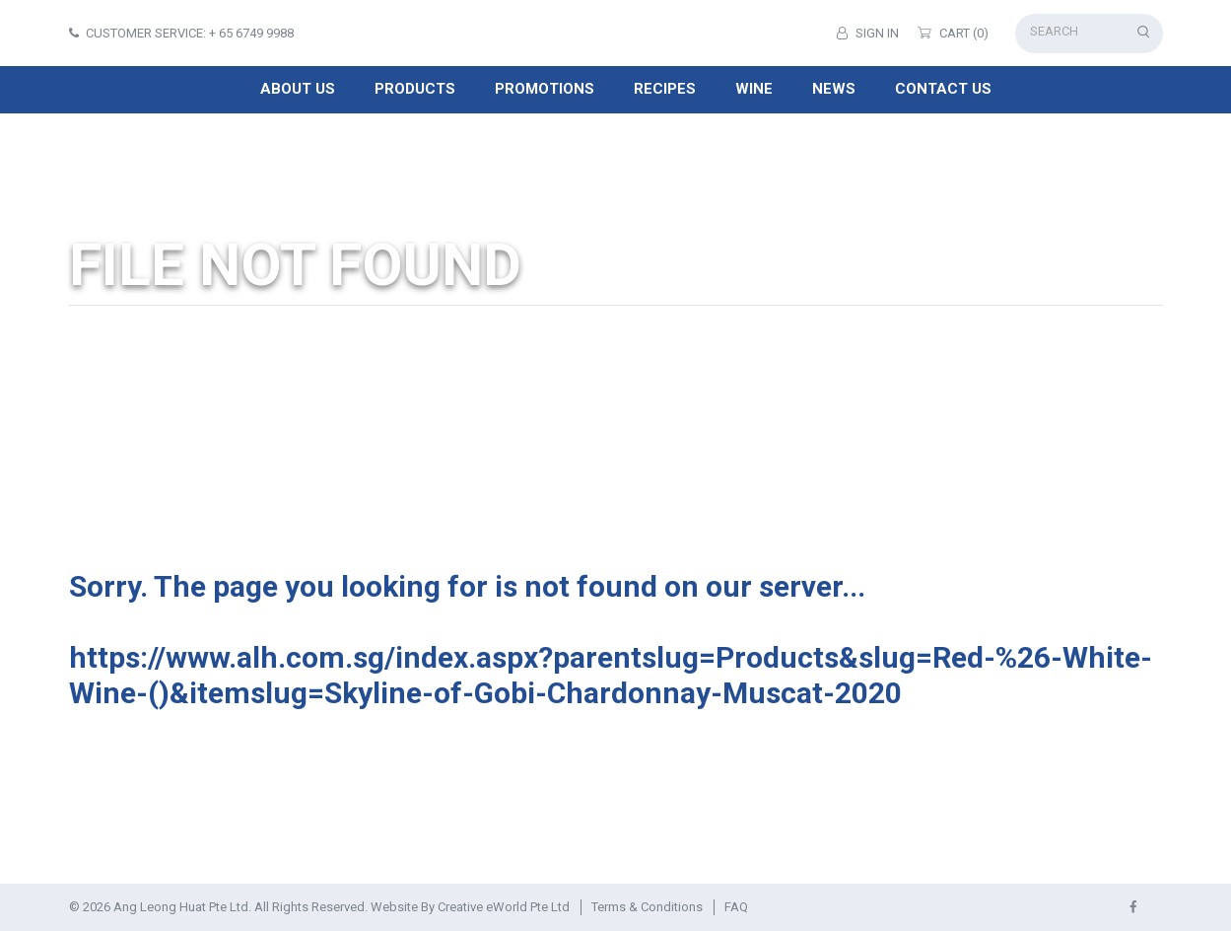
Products (415, 89)
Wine (754, 89)
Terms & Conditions (647, 906)
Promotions (544, 89)
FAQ (736, 906)
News (833, 89)
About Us (297, 89)
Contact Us (943, 89)
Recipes (665, 89)
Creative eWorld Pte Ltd (504, 906)
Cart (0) (953, 33)
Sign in (868, 33)
